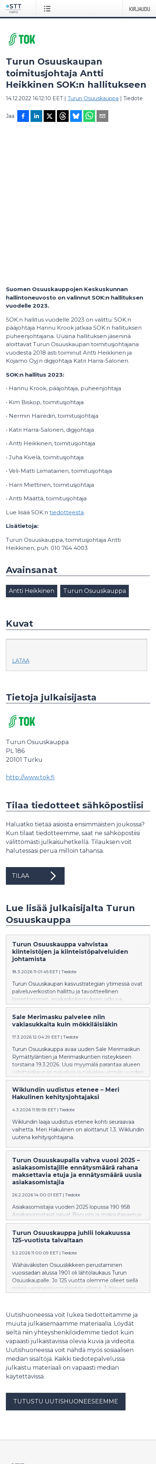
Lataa (20, 516)
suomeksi (18, 1442)
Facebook (18, 1388)
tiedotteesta (67, 368)
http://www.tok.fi (30, 633)
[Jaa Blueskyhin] (76, 116)
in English (45, 1442)
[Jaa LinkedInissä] (36, 116)
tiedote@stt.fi (23, 1350)
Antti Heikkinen (31, 446)
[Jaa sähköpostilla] (102, 116)
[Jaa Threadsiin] (63, 116)
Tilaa (35, 731)
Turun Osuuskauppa (93, 98)
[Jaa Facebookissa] (23, 116)
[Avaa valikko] (49, 8)
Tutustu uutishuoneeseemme (65, 1257)
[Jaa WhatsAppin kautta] (89, 116)
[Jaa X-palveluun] (49, 116)
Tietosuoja (19, 1401)
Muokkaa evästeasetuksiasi (41, 1414)
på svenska (75, 1442)
